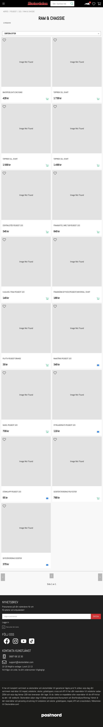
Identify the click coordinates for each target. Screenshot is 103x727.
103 (20, 11)
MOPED (5, 11)
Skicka (96, 616)
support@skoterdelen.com (17, 662)
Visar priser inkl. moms (10, 627)
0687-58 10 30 (12, 656)
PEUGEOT (13, 11)
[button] (51, 33)
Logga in (5, 622)
